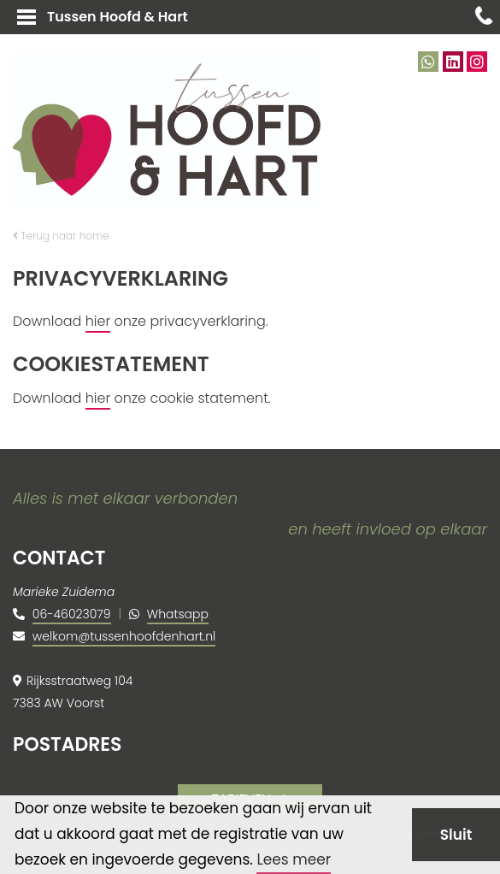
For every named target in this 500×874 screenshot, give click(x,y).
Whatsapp (178, 614)
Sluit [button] (456, 834)
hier (98, 321)
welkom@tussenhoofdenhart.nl (123, 636)
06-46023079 (71, 614)
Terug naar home (61, 235)
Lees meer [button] (293, 859)
